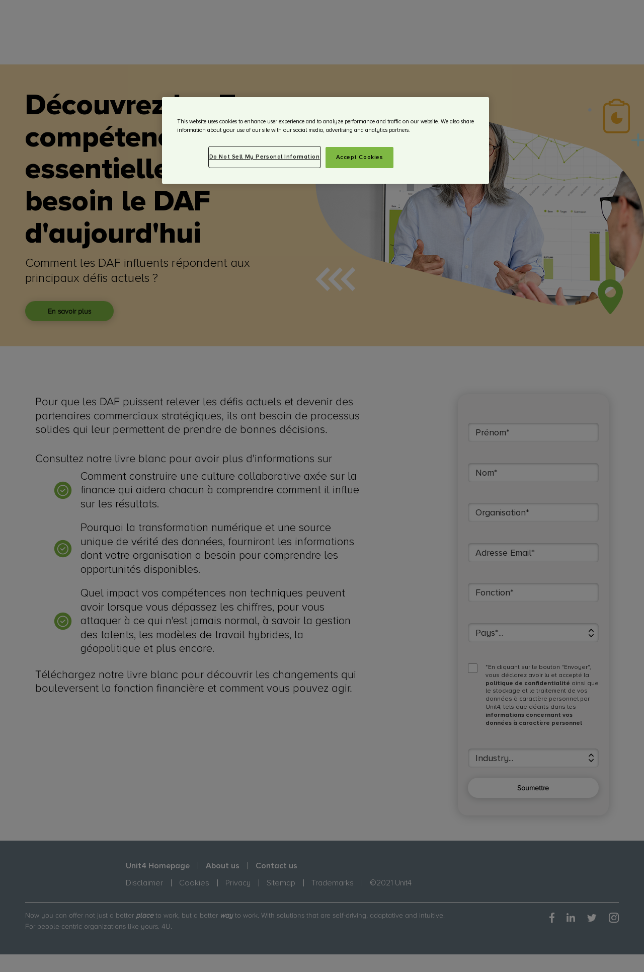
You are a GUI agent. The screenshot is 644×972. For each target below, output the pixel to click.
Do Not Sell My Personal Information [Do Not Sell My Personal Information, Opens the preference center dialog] (264, 157)
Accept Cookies (359, 157)
